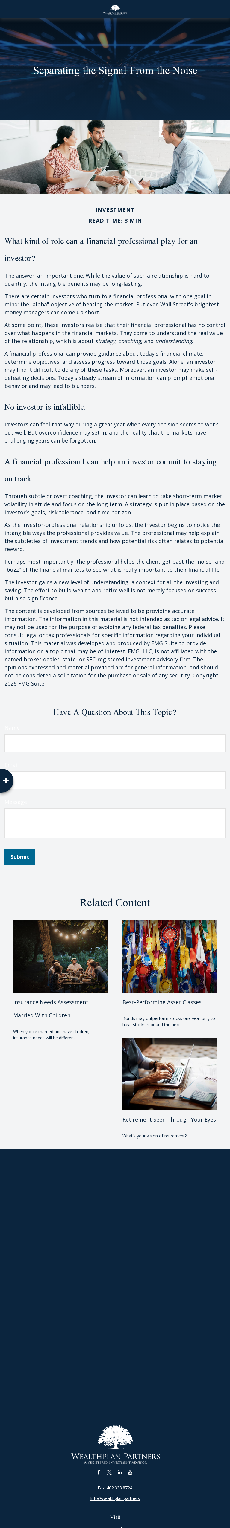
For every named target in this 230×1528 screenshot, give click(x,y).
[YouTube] (130, 1472)
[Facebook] (99, 1472)
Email (11, 764)
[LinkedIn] (120, 1472)
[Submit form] (19, 857)
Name (12, 727)
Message (15, 801)
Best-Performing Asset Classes (162, 1002)
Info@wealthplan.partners (115, 1498)
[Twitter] (109, 1472)
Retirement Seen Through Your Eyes (169, 1119)
